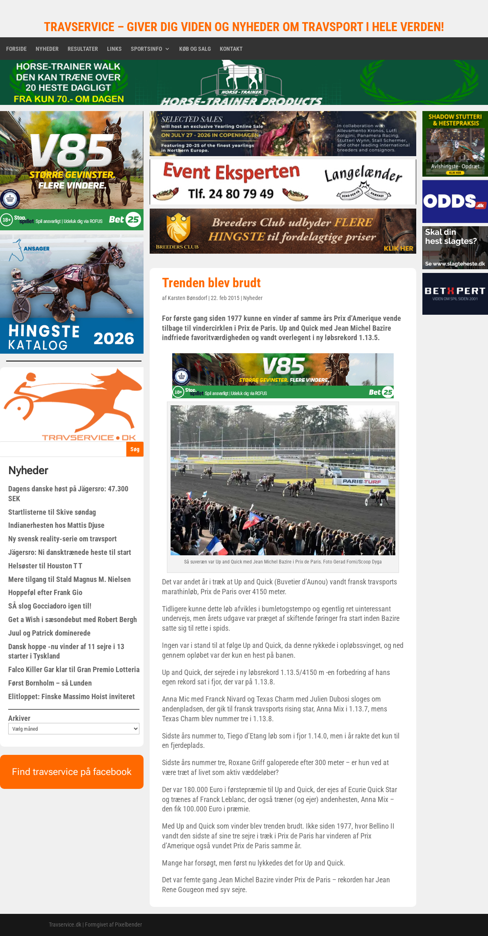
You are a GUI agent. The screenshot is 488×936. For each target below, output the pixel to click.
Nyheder (47, 49)
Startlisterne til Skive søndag (52, 512)
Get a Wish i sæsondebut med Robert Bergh (72, 619)
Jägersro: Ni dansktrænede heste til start (69, 552)
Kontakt (231, 49)
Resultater (83, 49)
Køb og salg (195, 49)
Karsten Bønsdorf (187, 298)
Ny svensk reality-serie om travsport (62, 538)
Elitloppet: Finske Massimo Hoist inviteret (71, 696)
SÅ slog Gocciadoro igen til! (49, 606)
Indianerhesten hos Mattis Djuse (56, 525)
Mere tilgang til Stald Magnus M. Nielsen (69, 579)
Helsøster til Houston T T (45, 565)
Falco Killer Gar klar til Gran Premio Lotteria (73, 669)
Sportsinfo (146, 49)
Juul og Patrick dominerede (49, 633)
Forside (16, 49)
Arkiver (19, 718)
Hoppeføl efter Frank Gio (45, 592)
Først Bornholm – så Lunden (50, 683)
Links (114, 49)
